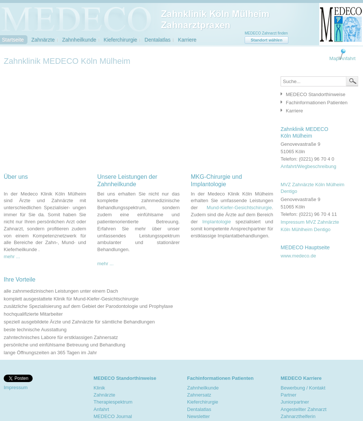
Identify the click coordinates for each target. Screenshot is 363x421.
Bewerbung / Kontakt (303, 388)
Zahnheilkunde (79, 40)
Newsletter (198, 416)
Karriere (187, 40)
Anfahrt (101, 409)
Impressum (15, 387)
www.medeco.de (298, 256)
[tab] (317, 94)
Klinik (99, 388)
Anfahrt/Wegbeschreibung (308, 166)
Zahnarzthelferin (298, 416)
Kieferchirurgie (120, 40)
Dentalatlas (157, 40)
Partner (289, 395)
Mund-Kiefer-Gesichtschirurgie (239, 207)
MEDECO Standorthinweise (315, 94)
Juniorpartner (295, 402)
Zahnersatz (199, 395)
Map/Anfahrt (342, 58)
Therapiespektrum (113, 402)
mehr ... (12, 256)
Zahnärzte (43, 40)
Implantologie (216, 221)
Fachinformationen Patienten (316, 102)
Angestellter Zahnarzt (304, 409)
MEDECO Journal (113, 416)
